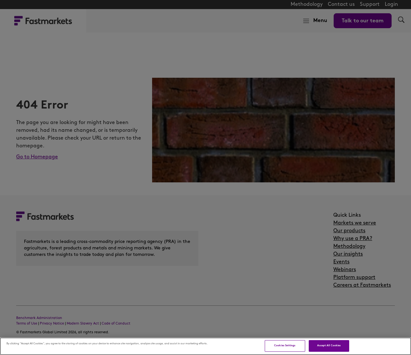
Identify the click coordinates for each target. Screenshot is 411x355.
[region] (205, 346)
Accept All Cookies (329, 345)
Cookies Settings (284, 345)
